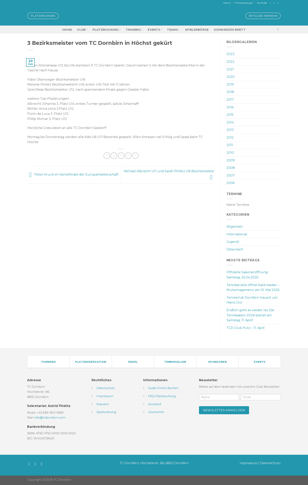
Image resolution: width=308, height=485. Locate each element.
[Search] (279, 30)
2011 (229, 145)
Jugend (232, 242)
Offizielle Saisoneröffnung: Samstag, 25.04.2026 (247, 274)
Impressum (249, 463)
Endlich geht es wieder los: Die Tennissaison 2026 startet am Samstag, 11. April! (250, 315)
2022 (230, 62)
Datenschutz (270, 463)
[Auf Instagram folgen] (275, 3)
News (226, 2)
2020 (230, 77)
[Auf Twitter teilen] (114, 155)
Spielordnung (106, 412)
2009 (230, 160)
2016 (230, 107)
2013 (230, 130)
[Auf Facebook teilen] (107, 155)
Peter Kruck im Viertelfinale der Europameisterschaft (73, 175)
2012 (230, 137)
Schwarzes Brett (230, 29)
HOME (67, 29)
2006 (230, 183)
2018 (230, 92)
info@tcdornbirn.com (49, 417)
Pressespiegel (244, 2)
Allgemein (234, 226)
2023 (230, 54)
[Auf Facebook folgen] (271, 3)
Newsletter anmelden (224, 410)
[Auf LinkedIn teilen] (135, 155)
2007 (230, 175)
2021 (230, 69)
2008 (230, 168)
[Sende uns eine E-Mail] (279, 3)
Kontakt (262, 2)
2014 (230, 122)
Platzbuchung (107, 29)
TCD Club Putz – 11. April (245, 328)
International (236, 234)
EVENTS (155, 29)
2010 (230, 153)
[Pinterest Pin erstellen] (128, 155)
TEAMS (173, 29)
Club (82, 29)
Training (134, 29)
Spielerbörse (197, 29)
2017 (230, 99)
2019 (230, 84)
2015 (230, 115)
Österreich (234, 249)
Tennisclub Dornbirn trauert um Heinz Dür (252, 300)
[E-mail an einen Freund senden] (121, 155)
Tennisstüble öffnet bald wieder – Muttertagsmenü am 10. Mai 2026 (252, 287)
